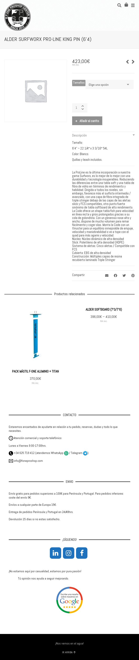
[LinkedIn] (55, 553)
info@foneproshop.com (26, 461)
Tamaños (79, 82)
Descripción (79, 135)
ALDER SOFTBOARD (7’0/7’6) (104, 309)
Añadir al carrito (89, 121)
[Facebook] (81, 553)
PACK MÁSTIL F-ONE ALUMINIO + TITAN (35, 371)
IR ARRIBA (69, 652)
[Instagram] (68, 553)
